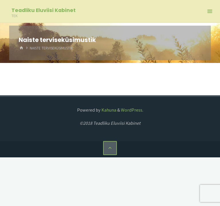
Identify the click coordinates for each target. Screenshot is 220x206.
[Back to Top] (110, 148)
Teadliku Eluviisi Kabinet (43, 10)
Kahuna (108, 110)
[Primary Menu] (209, 11)
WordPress (131, 110)
